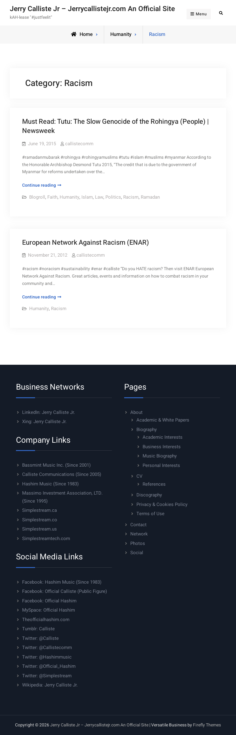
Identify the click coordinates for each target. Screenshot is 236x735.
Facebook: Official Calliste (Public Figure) (64, 591)
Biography (146, 429)
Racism (131, 197)
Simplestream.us (39, 529)
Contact (138, 524)
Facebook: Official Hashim (49, 600)
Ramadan (150, 197)
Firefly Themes (207, 725)
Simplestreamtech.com (46, 538)
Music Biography (160, 456)
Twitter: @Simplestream (47, 675)
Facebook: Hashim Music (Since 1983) (61, 582)
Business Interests (162, 446)
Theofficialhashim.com (45, 619)
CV (139, 476)
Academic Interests (163, 437)
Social (136, 552)
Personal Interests (161, 465)
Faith (52, 197)
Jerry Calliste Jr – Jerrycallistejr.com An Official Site (92, 9)
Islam (87, 197)
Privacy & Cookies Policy (161, 504)
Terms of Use (150, 513)
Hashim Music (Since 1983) (50, 483)
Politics (113, 197)
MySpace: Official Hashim (48, 610)
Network (139, 534)
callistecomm (79, 143)
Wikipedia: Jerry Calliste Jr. (50, 685)
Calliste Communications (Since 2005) (61, 474)
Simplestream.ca (39, 510)
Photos (137, 543)
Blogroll (37, 197)
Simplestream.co (39, 519)
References (154, 484)
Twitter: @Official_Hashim (49, 666)
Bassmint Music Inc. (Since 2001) (56, 465)
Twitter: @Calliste (40, 638)
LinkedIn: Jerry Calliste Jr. (48, 412)
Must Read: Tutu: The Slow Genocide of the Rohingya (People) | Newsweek (115, 126)
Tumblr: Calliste (38, 628)
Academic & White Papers (162, 420)
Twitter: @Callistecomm (47, 647)
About (136, 412)
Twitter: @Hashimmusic (47, 657)
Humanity (121, 34)
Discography (149, 495)
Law (99, 197)
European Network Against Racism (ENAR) (85, 242)
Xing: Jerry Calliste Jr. (44, 421)
